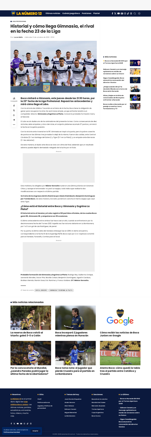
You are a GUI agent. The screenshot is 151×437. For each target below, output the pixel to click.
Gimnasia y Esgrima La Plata (60, 290)
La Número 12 (16, 399)
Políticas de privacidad (12, 432)
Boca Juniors (41, 290)
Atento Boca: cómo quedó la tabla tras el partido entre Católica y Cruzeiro (120, 371)
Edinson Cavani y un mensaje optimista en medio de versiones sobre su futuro (114, 70)
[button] (35, 431)
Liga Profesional (20, 21)
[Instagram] (125, 13)
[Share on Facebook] (14, 106)
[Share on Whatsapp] (14, 116)
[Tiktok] (128, 13)
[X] (115, 13)
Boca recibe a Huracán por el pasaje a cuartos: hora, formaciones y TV (114, 105)
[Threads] (131, 13)
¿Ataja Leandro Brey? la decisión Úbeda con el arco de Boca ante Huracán (115, 87)
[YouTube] (118, 13)
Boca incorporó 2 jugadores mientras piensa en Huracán (71, 334)
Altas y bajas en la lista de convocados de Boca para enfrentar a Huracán (113, 96)
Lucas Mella (19, 37)
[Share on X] (14, 111)
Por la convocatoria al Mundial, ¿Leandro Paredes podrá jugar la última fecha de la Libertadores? (29, 371)
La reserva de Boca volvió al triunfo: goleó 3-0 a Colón (26, 334)
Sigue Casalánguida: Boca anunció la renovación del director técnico (113, 78)
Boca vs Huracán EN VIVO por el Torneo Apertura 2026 (115, 60)
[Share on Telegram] (14, 121)
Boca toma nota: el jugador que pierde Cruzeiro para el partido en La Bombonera (74, 371)
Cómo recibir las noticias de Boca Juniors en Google (119, 334)
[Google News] (122, 13)
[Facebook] (112, 13)
